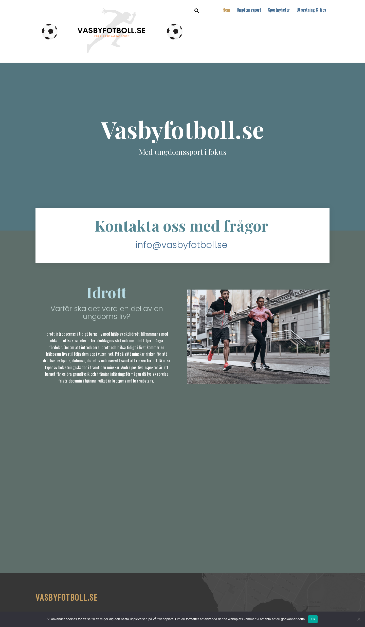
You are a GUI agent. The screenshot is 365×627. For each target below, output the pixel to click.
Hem (226, 10)
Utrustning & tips (311, 10)
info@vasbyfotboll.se (181, 245)
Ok (313, 619)
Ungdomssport (249, 10)
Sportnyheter (279, 10)
